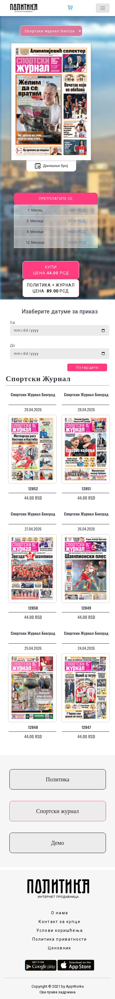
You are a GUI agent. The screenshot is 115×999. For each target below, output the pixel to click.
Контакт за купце (60, 921)
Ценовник (59, 948)
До (12, 345)
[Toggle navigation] (102, 8)
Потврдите (87, 367)
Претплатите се (56, 198)
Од (12, 322)
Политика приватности (59, 939)
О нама (59, 913)
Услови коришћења (59, 930)
